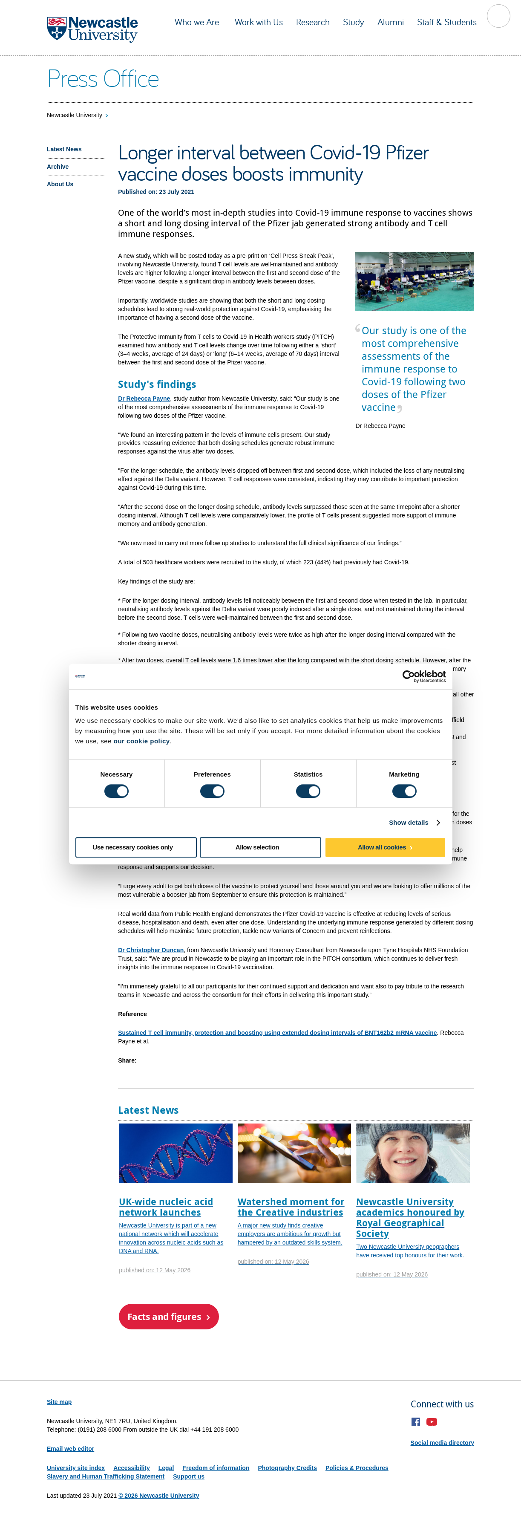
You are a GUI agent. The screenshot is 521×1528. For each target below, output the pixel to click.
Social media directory (442, 1442)
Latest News (64, 149)
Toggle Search (498, 16)
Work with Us (259, 22)
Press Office (103, 77)
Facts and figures (164, 1316)
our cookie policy (142, 741)
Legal (166, 1467)
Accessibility (131, 1467)
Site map (59, 1401)
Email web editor (70, 1448)
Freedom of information (215, 1467)
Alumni (390, 22)
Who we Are (198, 22)
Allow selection (257, 847)
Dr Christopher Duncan (151, 950)
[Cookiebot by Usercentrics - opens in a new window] (408, 676)
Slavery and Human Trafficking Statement (105, 1476)
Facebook (416, 1422)
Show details (409, 822)
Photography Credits (287, 1467)
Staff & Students (447, 22)
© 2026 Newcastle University (158, 1495)
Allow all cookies (382, 847)
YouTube (431, 1422)
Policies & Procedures (357, 1467)
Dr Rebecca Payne (144, 398)
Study (353, 22)
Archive (58, 166)
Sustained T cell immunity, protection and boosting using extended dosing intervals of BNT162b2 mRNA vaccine (277, 1032)
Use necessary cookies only (132, 847)
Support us (188, 1476)
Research (313, 22)
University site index (76, 1467)
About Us (60, 184)
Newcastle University (74, 115)
